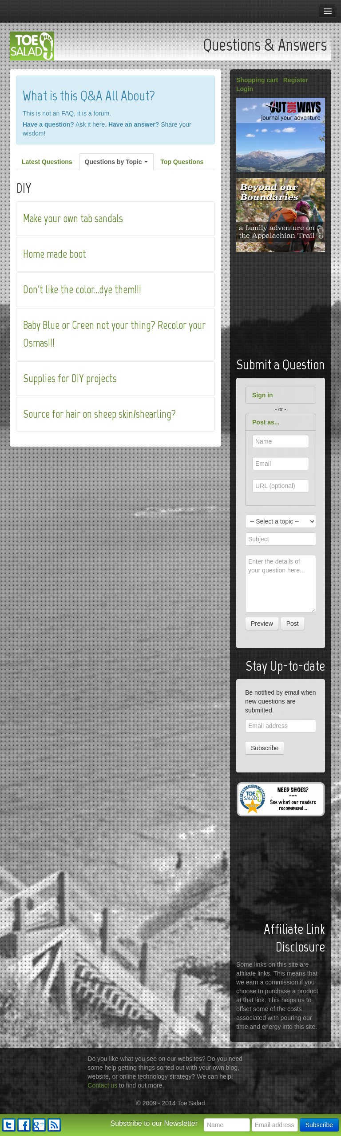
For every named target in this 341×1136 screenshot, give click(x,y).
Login (244, 88)
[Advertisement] (288, 302)
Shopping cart (257, 80)
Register (295, 80)
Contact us (102, 1085)
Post (292, 623)
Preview (262, 623)
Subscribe (264, 748)
